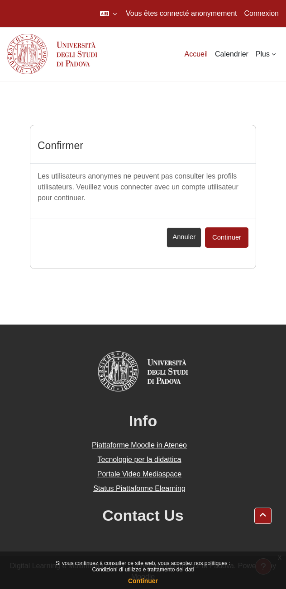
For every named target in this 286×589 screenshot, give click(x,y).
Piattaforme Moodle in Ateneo (139, 445)
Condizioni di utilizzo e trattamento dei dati (143, 569)
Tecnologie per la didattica (139, 459)
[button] (108, 13)
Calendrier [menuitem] (231, 54)
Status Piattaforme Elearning (139, 488)
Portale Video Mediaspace (139, 474)
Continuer (143, 580)
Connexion (261, 13)
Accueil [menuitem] (196, 54)
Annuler (183, 236)
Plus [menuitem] (263, 54)
